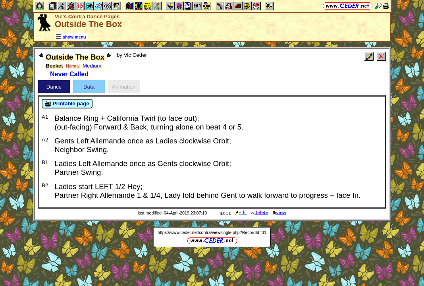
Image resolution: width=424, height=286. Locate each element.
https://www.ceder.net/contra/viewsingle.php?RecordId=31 (212, 232)
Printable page (67, 103)
